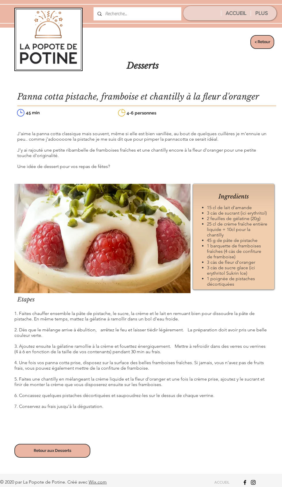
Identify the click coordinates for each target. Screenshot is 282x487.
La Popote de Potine (44, 482)
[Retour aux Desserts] (52, 451)
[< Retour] (262, 42)
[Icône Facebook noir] (245, 482)
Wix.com (98, 482)
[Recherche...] (137, 13)
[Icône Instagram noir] (253, 482)
